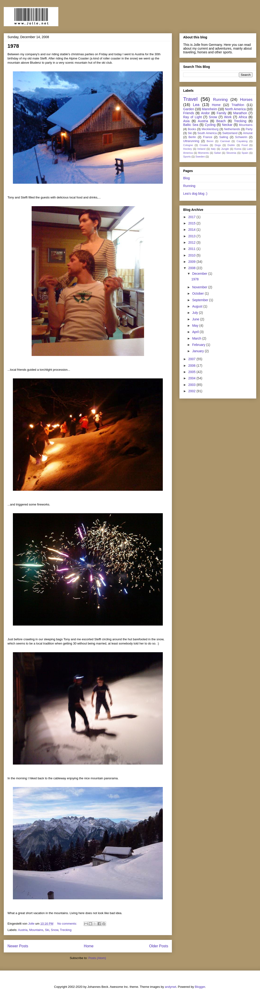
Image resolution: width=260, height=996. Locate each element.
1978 (13, 46)
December (200, 273)
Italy (213, 148)
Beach (221, 121)
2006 (192, 365)
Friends (188, 113)
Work (227, 117)
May (195, 325)
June (196, 319)
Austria (22, 930)
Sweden (200, 156)
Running (220, 99)
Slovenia (231, 152)
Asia (186, 121)
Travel (190, 99)
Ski (47, 930)
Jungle (225, 148)
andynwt (170, 987)
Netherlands (232, 129)
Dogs (218, 145)
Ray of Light (192, 117)
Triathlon (237, 105)
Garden (188, 109)
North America (235, 109)
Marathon (240, 113)
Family (221, 113)
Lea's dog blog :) (195, 193)
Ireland (201, 148)
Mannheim (209, 109)
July (195, 313)
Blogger (200, 987)
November (200, 287)
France (207, 137)
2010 (192, 255)
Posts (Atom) (97, 958)
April (196, 332)
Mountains (36, 930)
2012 (192, 242)
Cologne (188, 145)
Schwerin (241, 137)
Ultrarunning (191, 141)
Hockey (187, 148)
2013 (192, 236)
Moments (203, 152)
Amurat (248, 133)
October (198, 293)
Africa (243, 117)
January (198, 351)
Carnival (225, 141)
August (197, 306)
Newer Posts (17, 946)
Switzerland (230, 133)
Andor (205, 113)
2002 (192, 391)
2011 (192, 249)
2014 (192, 229)
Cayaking (242, 141)
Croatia (204, 145)
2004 (192, 378)
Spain (244, 152)
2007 (192, 359)
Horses (246, 99)
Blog (186, 178)
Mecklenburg (210, 129)
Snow (54, 930)
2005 (192, 372)
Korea (237, 148)
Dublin (231, 145)
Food (244, 145)
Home (89, 946)
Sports (187, 156)
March (197, 338)
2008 (192, 268)
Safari (217, 152)
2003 (192, 385)
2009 (192, 262)
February (199, 345)
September (200, 300)
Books (192, 129)
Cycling (210, 125)
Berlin (192, 137)
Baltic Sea (190, 125)
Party (249, 129)
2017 (192, 217)
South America (207, 133)
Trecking (65, 930)
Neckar (227, 125)
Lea (196, 105)
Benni (210, 141)
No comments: (67, 923)
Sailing (223, 137)
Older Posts (158, 946)
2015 (192, 223)
